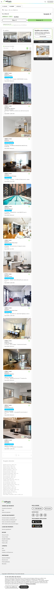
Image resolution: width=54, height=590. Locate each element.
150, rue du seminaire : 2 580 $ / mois (9, 475)
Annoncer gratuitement (6, 529)
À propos (4, 545)
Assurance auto (5, 559)
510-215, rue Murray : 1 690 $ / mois (9, 465)
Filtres (14, 20)
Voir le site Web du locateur (43, 58)
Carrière (3, 550)
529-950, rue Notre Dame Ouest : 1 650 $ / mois (11, 484)
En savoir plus (43, 36)
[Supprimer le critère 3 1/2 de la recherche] (11, 16)
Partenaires (5, 555)
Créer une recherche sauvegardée (8, 521)
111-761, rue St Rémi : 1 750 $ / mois (9, 485)
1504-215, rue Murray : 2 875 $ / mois (9, 467)
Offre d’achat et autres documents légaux (10, 523)
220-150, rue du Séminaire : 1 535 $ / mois (10, 492)
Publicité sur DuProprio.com (7, 552)
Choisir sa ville (4, 542)
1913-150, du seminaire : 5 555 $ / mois (9, 474)
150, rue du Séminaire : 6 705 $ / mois (9, 482)
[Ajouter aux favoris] (29, 73)
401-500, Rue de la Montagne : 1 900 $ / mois (10, 473)
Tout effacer (16, 16)
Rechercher (39, 20)
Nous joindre (35, 505)
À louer (12, 6)
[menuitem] (17, 509)
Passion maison (5, 540)
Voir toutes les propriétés (43, 56)
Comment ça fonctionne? (7, 508)
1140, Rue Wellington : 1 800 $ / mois (9, 477)
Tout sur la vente (5, 534)
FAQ (3, 548)
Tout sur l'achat (5, 536)
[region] (27, 582)
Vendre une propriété (8, 505)
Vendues (18, 6)
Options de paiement (6, 512)
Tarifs (3, 510)
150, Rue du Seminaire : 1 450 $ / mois (9, 472)
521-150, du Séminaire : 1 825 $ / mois (9, 490)
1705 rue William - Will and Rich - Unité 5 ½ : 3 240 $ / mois (13, 494)
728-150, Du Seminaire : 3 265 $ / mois (9, 488)
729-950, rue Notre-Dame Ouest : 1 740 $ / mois (11, 479)
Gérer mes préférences (11, 587)
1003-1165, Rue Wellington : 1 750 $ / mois (10, 469)
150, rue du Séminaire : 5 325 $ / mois (9, 483)
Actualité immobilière (6, 538)
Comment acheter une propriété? (8, 517)
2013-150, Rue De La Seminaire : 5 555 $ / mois (11, 489)
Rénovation (4, 563)
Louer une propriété (7, 526)
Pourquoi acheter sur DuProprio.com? (9, 519)
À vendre (4, 6)
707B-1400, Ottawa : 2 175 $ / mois (8, 480)
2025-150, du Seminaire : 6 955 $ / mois (9, 464)
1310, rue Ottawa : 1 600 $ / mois (8, 478)
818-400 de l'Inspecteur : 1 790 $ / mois (9, 487)
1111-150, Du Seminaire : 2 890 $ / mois (9, 468)
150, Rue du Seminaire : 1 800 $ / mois (9, 470)
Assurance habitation (6, 557)
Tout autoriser (24, 587)
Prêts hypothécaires (6, 561)
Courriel (48, 508)
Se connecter (50, 1)
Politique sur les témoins (31, 583)
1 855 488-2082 (37, 508)
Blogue (4, 532)
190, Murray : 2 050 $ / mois (7, 493)
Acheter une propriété (8, 515)
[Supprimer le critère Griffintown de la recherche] (5, 16)
